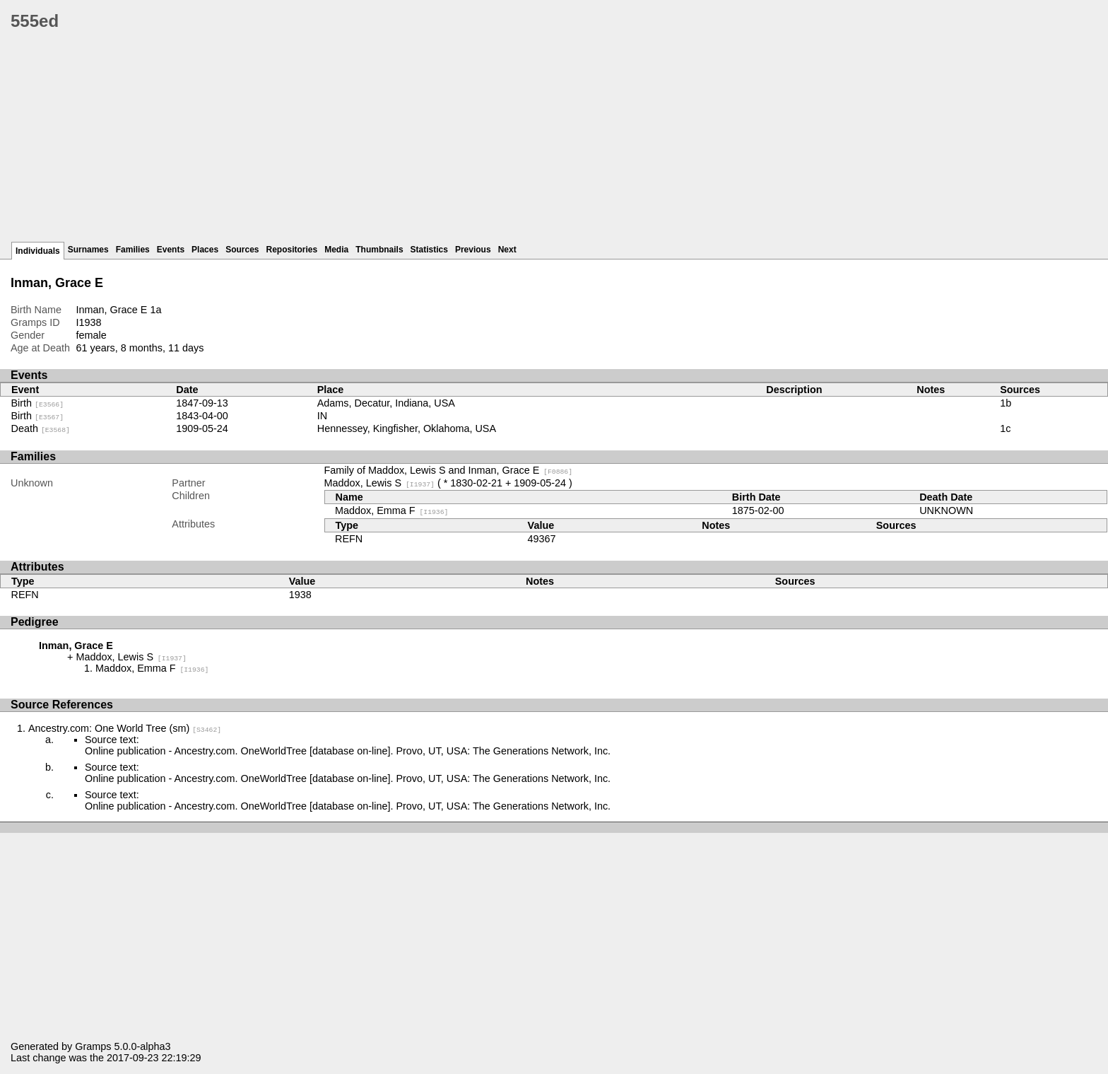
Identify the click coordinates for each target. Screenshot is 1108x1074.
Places (204, 250)
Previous (473, 250)
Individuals (38, 251)
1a (155, 309)
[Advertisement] (435, 141)
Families (133, 250)
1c (1005, 428)
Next (507, 250)
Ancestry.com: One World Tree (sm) (124, 728)
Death (40, 428)
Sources (242, 250)
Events (170, 250)
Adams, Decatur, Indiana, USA (386, 403)
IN (322, 415)
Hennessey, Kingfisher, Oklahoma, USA (406, 428)
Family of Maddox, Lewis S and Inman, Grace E (448, 470)
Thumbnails (379, 250)
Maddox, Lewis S (379, 483)
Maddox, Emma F (391, 510)
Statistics (429, 250)
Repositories (292, 250)
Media (336, 250)
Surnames (88, 250)
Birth (37, 403)
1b (1005, 403)
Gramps (93, 1046)
